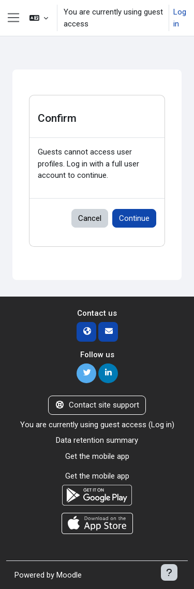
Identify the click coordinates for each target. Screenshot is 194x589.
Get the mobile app (97, 456)
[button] (39, 18)
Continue (134, 218)
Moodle (69, 575)
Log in (179, 18)
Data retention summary (97, 440)
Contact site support (97, 405)
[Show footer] (169, 572)
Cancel (89, 218)
